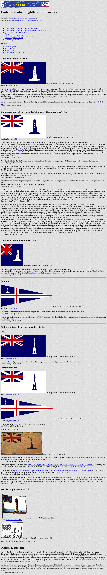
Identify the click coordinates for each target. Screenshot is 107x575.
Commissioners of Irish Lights (15, 52)
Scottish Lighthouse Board (14, 38)
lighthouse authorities (13, 18)
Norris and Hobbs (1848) (14, 520)
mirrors (41, 20)
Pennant (7, 34)
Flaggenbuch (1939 (12, 358)
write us (36, 20)
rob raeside (20, 17)
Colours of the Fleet (40, 269)
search (17, 20)
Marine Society (32, 273)
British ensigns (10, 48)
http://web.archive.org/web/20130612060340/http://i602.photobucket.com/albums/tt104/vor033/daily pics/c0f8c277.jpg (51, 470)
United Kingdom (10, 47)
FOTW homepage (9, 20)
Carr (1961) (9, 155)
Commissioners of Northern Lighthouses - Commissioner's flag (26, 30)
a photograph (26, 175)
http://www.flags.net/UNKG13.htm (29, 479)
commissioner (32, 18)
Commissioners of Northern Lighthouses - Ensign (21, 28)
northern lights (24, 18)
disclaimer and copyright (26, 20)
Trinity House (9, 50)
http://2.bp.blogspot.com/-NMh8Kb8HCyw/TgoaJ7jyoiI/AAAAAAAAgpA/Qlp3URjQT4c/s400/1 (61, 465)
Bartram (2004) (12, 85)
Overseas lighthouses (12, 40)
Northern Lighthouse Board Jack (16, 32)
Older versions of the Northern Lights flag (19, 36)
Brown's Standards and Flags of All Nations (20, 541)
